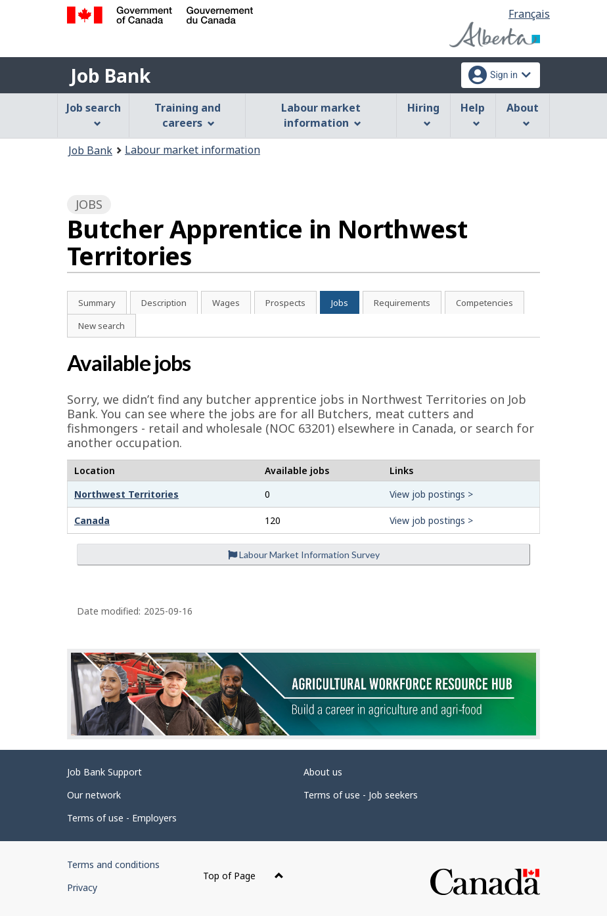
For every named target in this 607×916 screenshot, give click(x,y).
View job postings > (431, 494)
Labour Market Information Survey (304, 554)
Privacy (82, 887)
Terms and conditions (113, 864)
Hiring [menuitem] (423, 113)
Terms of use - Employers (122, 818)
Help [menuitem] (473, 113)
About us (323, 772)
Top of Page (243, 875)
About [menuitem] (522, 113)
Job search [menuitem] (93, 113)
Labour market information (192, 149)
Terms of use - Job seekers (361, 795)
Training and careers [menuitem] (187, 115)
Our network (94, 795)
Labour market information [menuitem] (321, 115)
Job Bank (110, 75)
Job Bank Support (104, 772)
